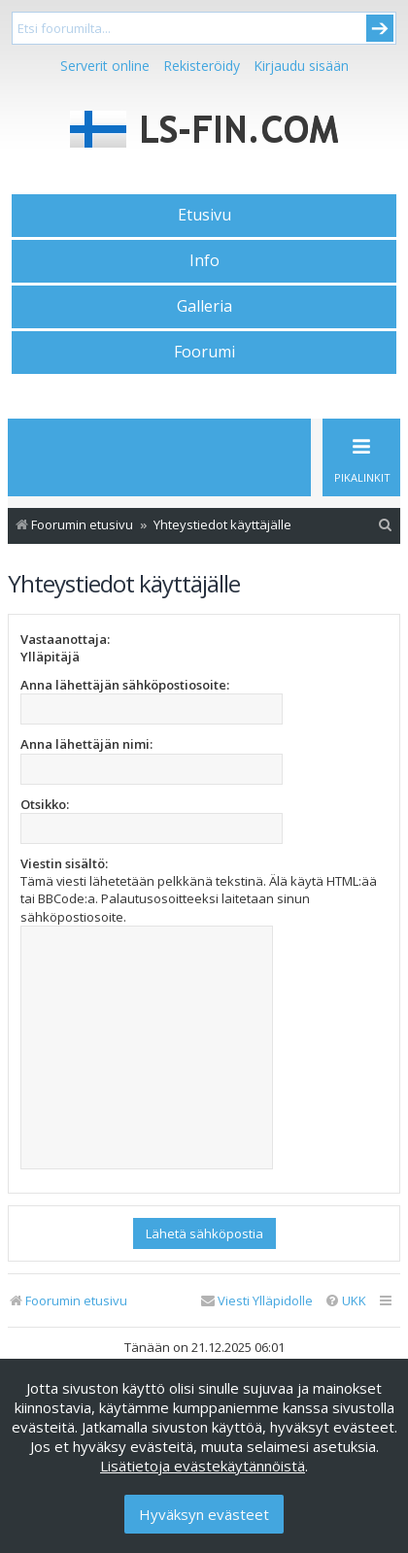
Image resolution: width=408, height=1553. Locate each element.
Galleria (204, 306)
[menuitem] (385, 525)
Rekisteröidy (201, 65)
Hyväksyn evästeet (204, 1514)
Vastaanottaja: (65, 639)
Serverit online (105, 65)
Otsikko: (44, 804)
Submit (379, 28)
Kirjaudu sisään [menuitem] (301, 65)
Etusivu (204, 214)
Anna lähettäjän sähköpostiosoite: (124, 684)
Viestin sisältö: (64, 863)
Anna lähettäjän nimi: (86, 744)
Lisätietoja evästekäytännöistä (202, 1465)
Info (204, 260)
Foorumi (204, 351)
